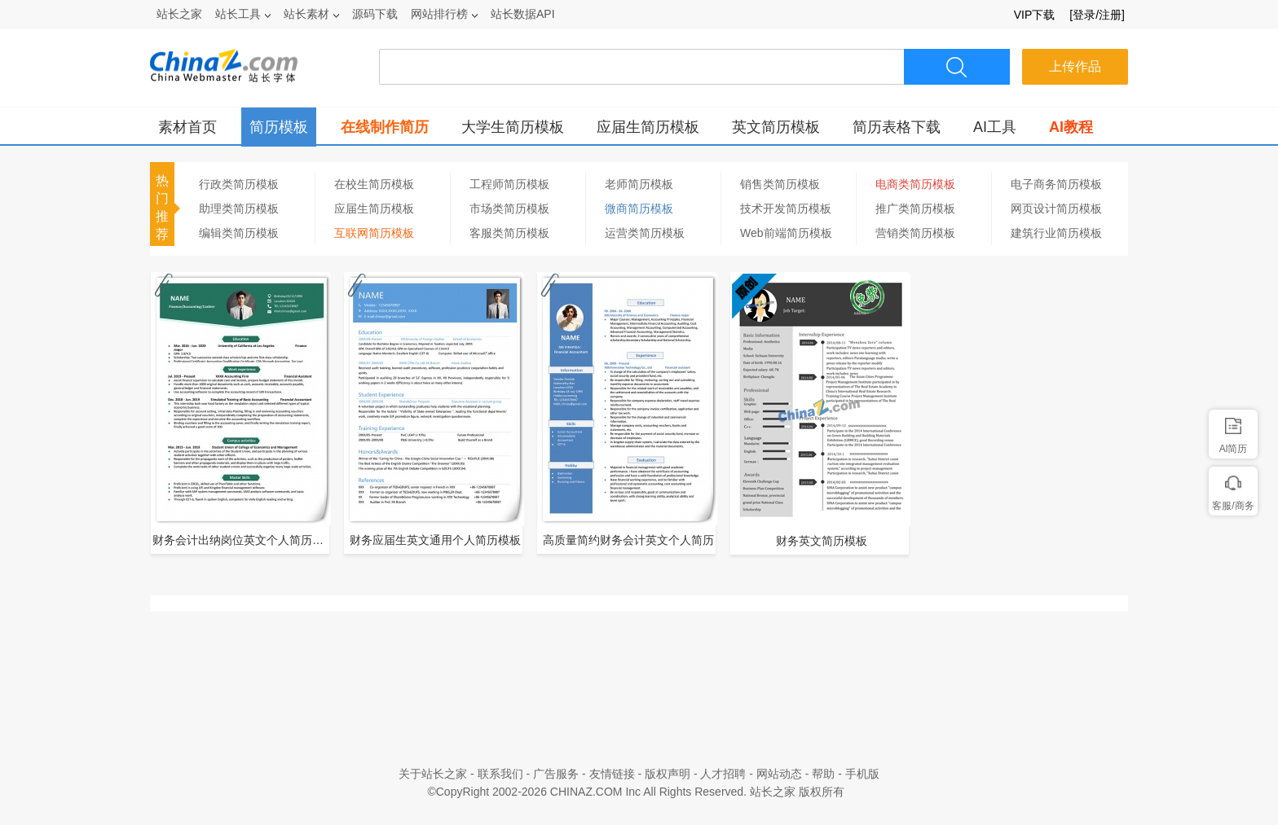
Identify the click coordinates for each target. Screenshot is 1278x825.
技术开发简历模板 (785, 208)
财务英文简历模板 (821, 540)
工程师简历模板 (509, 184)
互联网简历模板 (374, 232)
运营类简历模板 (645, 232)
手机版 (862, 773)
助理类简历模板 (239, 208)
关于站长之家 (433, 773)
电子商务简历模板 (1056, 184)
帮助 (823, 773)
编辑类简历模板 (239, 232)
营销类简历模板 (915, 232)
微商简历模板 (639, 208)
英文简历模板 (776, 127)
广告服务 (556, 773)
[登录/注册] (1097, 14)
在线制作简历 (385, 127)
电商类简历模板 (915, 184)
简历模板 (278, 127)
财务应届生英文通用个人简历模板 (435, 539)
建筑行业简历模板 (1056, 232)
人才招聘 (723, 773)
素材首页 (187, 127)
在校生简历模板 (374, 184)
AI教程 (1071, 127)
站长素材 (311, 13)
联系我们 (500, 773)
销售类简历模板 (780, 184)
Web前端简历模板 (786, 232)
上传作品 (1075, 66)
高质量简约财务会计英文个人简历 (628, 539)
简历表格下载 (897, 127)
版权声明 (667, 773)
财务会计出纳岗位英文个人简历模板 (242, 539)
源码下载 (375, 13)
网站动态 (779, 773)
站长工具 (243, 13)
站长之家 (179, 13)
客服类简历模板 (509, 232)
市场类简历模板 (509, 208)
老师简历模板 (639, 184)
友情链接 (612, 773)
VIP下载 (1034, 14)
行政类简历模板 (239, 184)
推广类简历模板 (915, 208)
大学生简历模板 (512, 127)
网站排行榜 (444, 13)
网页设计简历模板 (1056, 208)
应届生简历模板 (648, 127)
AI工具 (994, 127)
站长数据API (523, 13)
